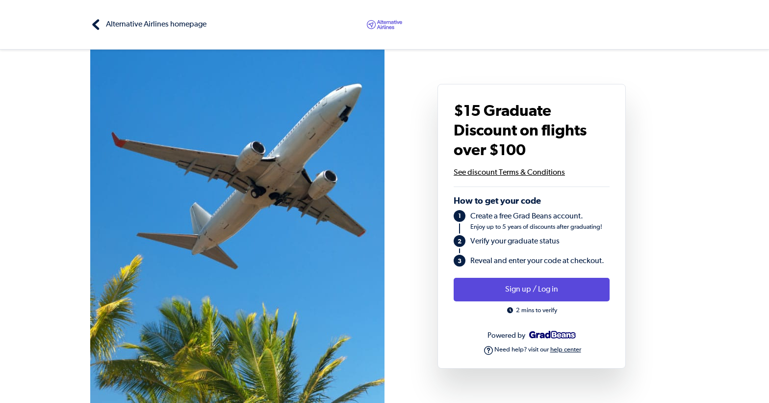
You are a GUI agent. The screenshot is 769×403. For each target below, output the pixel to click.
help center (565, 350)
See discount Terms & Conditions (509, 173)
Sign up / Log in (531, 290)
